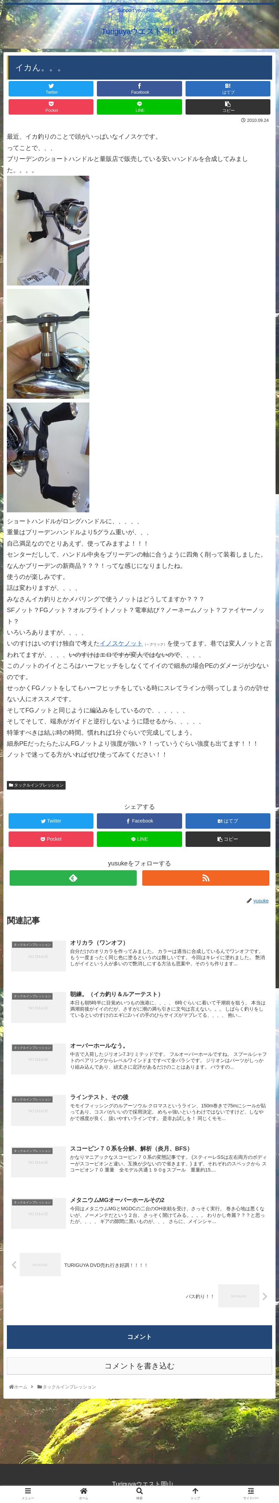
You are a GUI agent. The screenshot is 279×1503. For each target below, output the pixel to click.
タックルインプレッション (36, 785)
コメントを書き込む (139, 1365)
